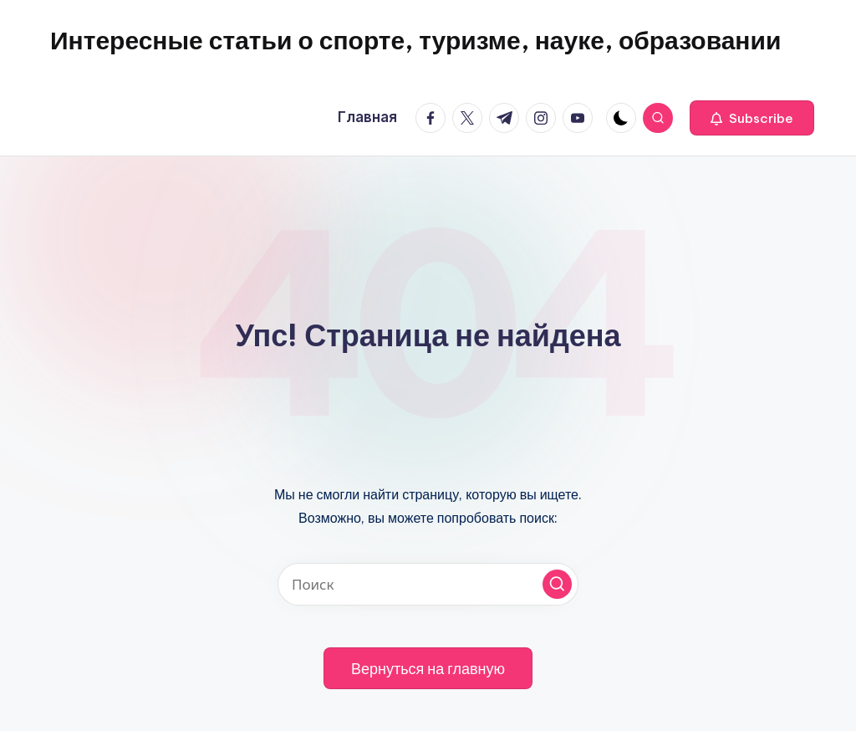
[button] (752, 117)
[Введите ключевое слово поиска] (428, 584)
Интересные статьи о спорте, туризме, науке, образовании (415, 40)
